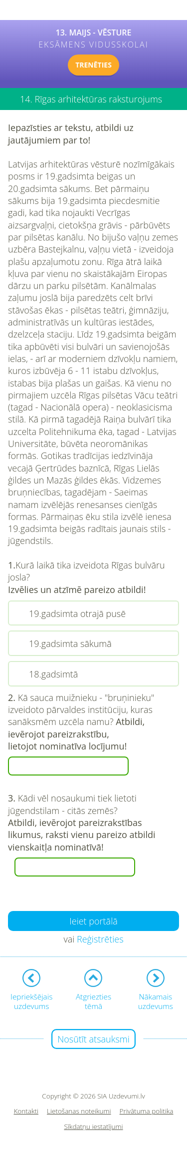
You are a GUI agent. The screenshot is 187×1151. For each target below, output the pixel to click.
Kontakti (26, 1111)
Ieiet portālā (93, 921)
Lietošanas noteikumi (79, 1111)
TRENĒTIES (93, 65)
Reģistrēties (100, 939)
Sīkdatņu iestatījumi (93, 1126)
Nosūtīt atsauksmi (93, 1039)
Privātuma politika (147, 1111)
